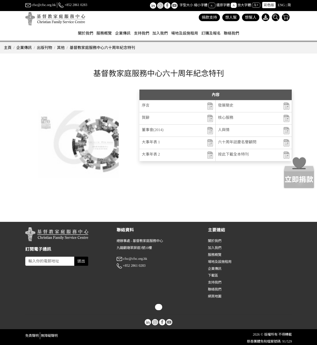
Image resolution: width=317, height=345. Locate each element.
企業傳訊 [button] (123, 33)
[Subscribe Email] (50, 261)
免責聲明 (32, 336)
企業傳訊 (24, 48)
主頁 (8, 48)
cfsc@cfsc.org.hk (40, 5)
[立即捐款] (299, 173)
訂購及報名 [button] (211, 33)
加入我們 (214, 248)
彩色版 (269, 5)
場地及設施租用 (219, 262)
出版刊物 (44, 48)
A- (212, 5)
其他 (61, 48)
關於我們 (214, 241)
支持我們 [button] (141, 33)
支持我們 (214, 282)
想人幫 (231, 17)
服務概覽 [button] (104, 33)
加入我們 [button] (160, 33)
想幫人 (250, 17)
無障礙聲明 (49, 336)
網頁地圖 (214, 296)
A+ (256, 5)
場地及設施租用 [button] (184, 33)
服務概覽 (214, 255)
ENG (281, 5)
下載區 (213, 275)
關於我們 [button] (85, 33)
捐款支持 (209, 17)
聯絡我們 (231, 33)
